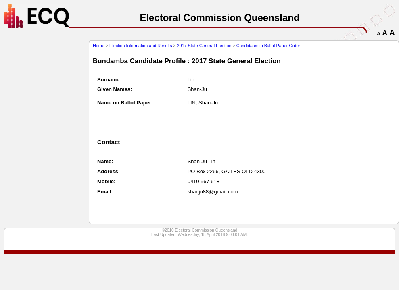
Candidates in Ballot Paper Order (268, 45)
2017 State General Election (205, 45)
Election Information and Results (140, 45)
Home (98, 45)
